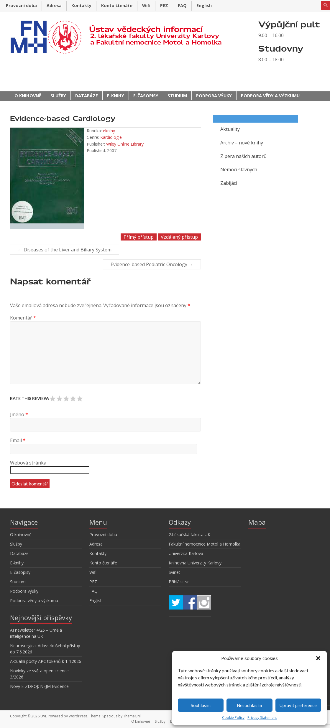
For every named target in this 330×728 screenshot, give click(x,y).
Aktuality (230, 129)
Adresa (54, 5)
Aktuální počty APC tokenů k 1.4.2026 (45, 661)
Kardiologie (111, 137)
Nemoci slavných (238, 169)
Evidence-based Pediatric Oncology (152, 264)
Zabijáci (228, 183)
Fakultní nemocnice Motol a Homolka (204, 544)
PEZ (164, 5)
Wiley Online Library (125, 144)
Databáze (86, 95)
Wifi (146, 5)
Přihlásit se (179, 581)
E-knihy (115, 95)
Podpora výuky (214, 95)
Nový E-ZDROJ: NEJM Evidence (39, 686)
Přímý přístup (139, 237)
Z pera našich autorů (243, 156)
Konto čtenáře (116, 5)
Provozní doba (21, 5)
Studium (177, 95)
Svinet (174, 572)
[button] (318, 658)
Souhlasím (201, 705)
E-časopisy (145, 95)
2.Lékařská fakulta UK (189, 534)
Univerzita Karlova (186, 553)
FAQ (182, 5)
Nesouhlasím (249, 705)
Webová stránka (28, 462)
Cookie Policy (233, 717)
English (204, 5)
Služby (58, 95)
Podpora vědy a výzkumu (270, 95)
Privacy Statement (262, 717)
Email (18, 440)
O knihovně (27, 95)
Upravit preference (298, 705)
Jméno (19, 414)
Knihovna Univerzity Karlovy (195, 563)
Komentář (23, 317)
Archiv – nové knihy (241, 142)
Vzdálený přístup (179, 237)
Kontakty (81, 5)
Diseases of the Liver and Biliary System (64, 249)
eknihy (109, 131)
